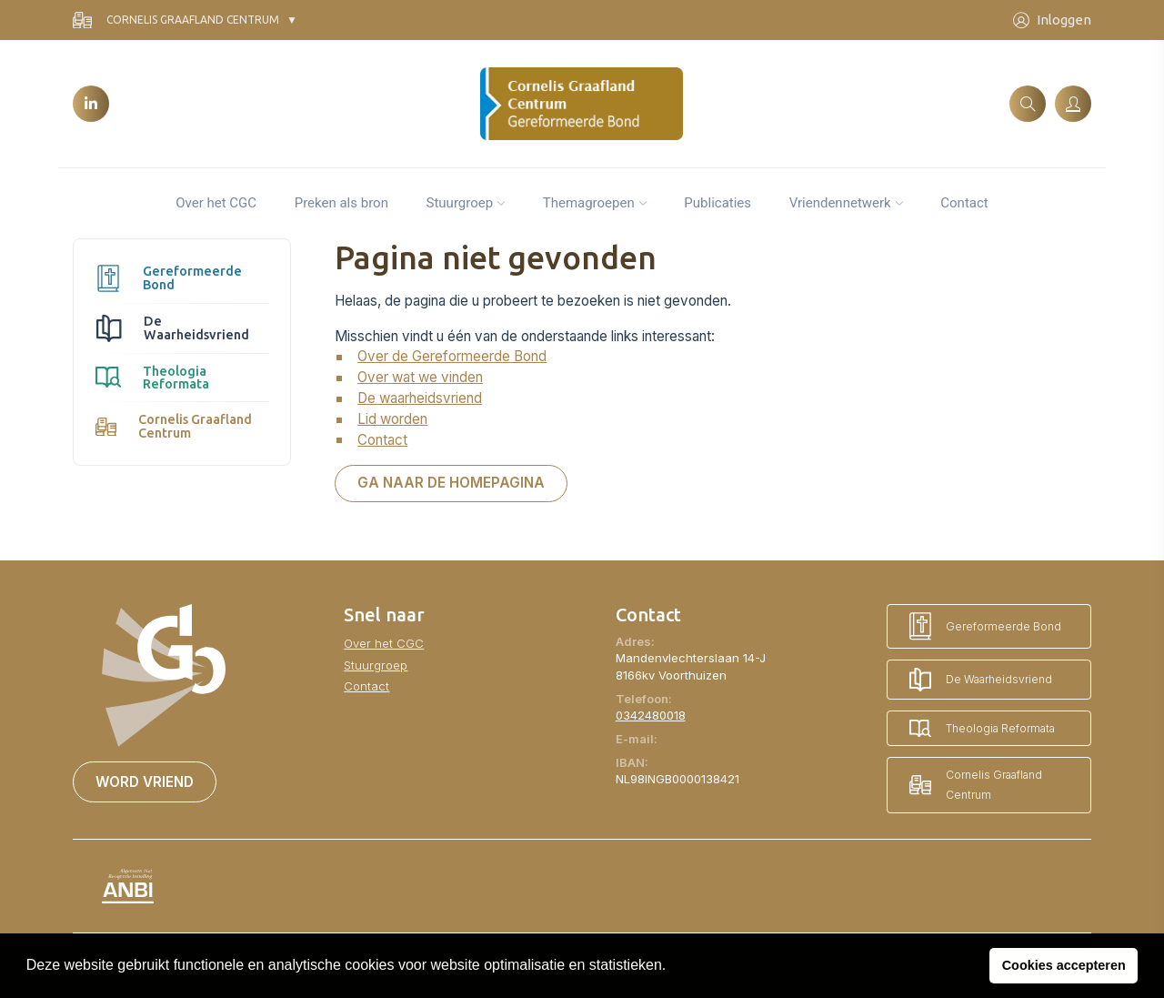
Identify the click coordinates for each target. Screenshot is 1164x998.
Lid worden (392, 419)
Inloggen (1052, 20)
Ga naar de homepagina (451, 482)
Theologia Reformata (152, 377)
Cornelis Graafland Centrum (176, 20)
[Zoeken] (1027, 104)
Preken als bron (341, 203)
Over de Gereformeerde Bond (452, 356)
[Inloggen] (1073, 104)
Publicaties (717, 203)
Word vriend (144, 782)
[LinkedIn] (91, 104)
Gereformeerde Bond (168, 277)
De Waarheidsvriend (172, 327)
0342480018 (651, 715)
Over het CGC (216, 203)
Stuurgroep (460, 203)
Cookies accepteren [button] (1064, 965)
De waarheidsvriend (419, 398)
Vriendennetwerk (840, 203)
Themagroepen (589, 203)
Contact (964, 203)
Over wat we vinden (420, 377)
